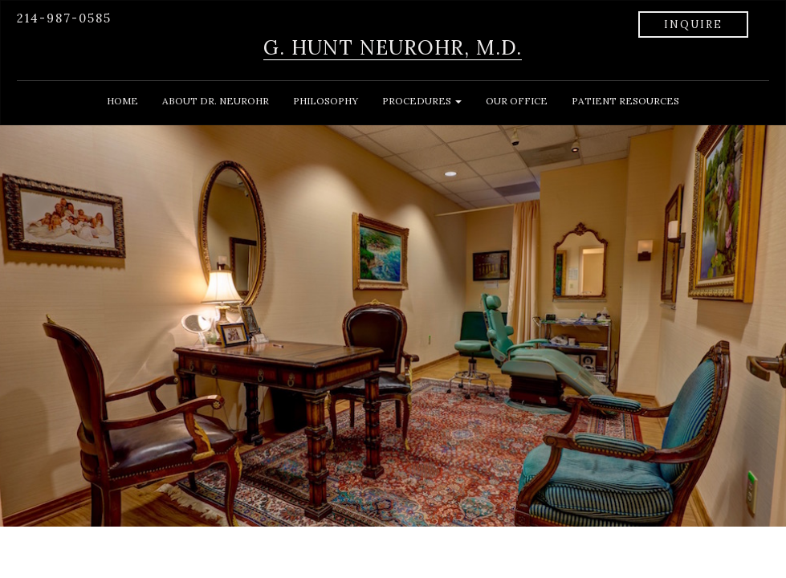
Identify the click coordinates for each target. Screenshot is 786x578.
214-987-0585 (64, 18)
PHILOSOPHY (325, 101)
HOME (122, 101)
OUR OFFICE (517, 101)
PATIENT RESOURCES (625, 101)
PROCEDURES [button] (422, 101)
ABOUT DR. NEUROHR (215, 101)
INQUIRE (693, 24)
